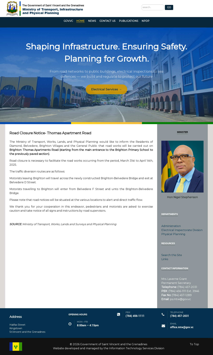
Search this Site (171, 255)
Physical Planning (173, 234)
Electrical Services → (106, 89)
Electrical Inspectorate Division (182, 230)
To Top (194, 344)
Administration (171, 226)
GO (169, 7)
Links (164, 259)
